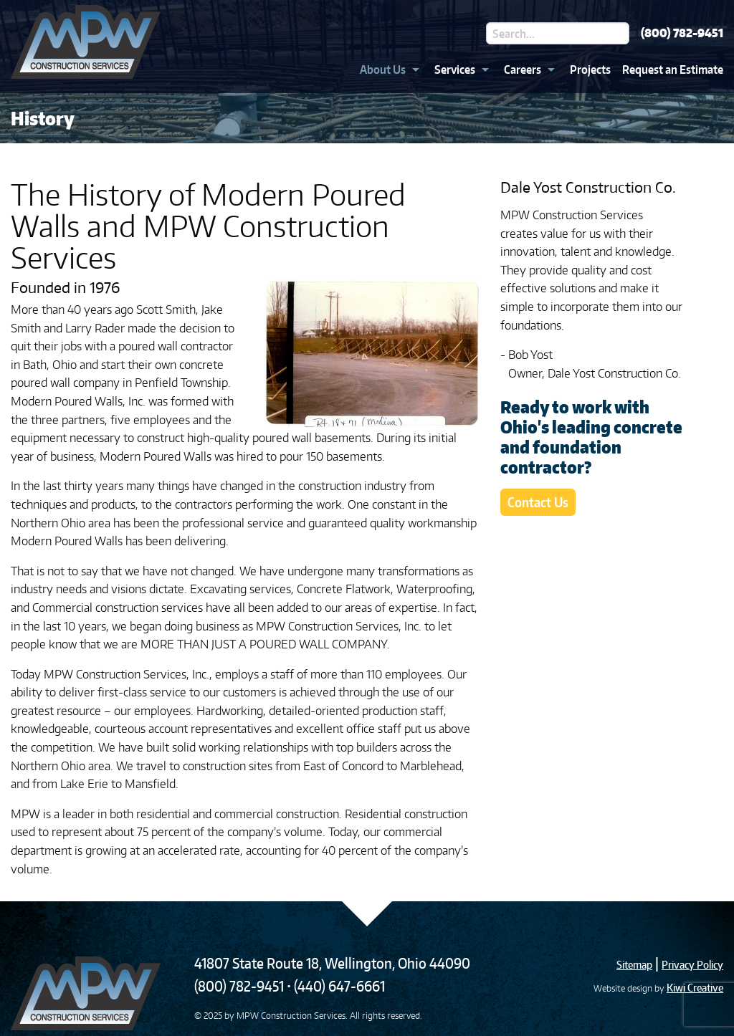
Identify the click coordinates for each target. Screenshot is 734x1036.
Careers (522, 69)
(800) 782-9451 (682, 33)
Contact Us (537, 502)
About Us (383, 69)
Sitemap (634, 965)
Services (454, 69)
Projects (590, 69)
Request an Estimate (672, 69)
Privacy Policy (692, 965)
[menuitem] (385, 69)
